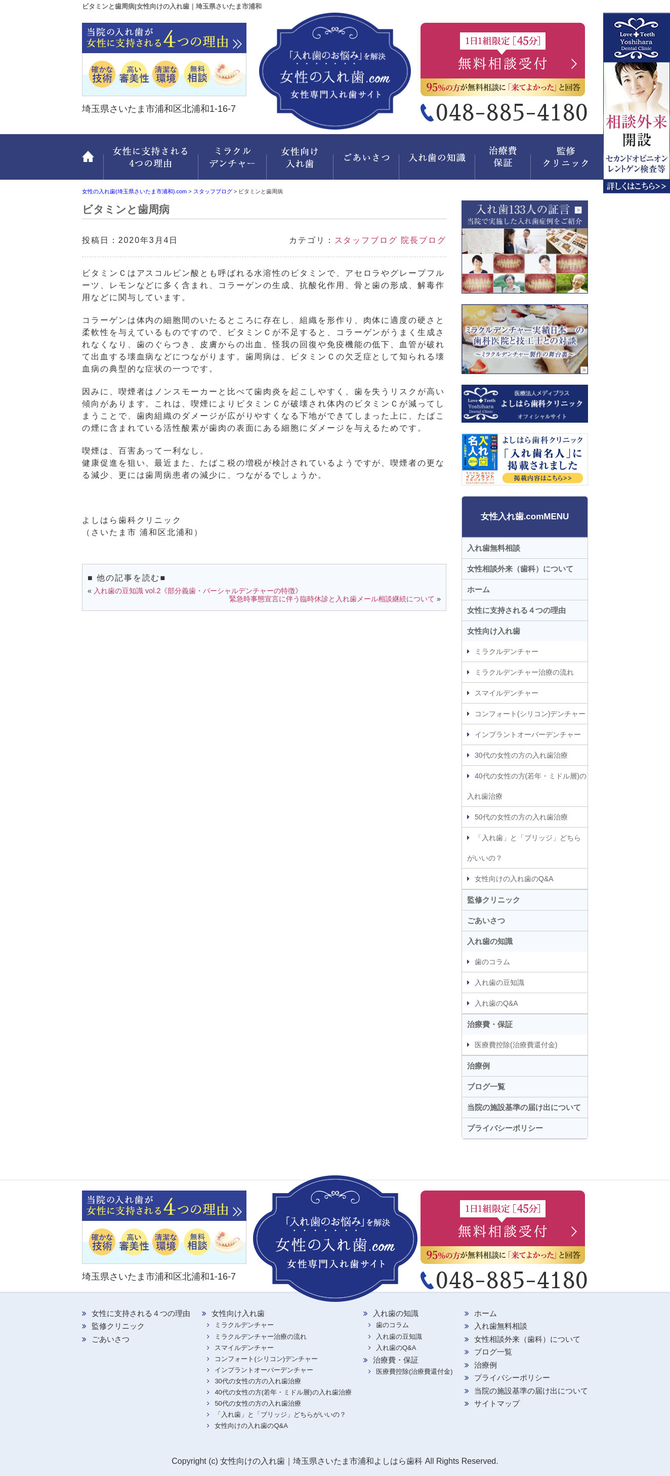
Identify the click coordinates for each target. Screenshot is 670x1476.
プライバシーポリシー (505, 1128)
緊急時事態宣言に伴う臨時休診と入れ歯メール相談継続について (332, 599)
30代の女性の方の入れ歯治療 (521, 755)
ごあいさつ (368, 163)
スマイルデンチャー (506, 693)
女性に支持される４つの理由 (516, 610)
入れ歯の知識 (439, 163)
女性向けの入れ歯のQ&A (514, 879)
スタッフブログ (366, 240)
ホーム (92, 163)
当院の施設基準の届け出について (524, 1107)
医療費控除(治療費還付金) (516, 1045)
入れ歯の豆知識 (499, 982)
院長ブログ (423, 240)
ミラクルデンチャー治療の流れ (524, 672)
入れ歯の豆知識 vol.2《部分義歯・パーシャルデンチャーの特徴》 (198, 591)
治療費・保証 (504, 163)
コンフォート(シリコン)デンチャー (530, 714)
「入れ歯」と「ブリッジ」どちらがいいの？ (524, 848)
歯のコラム (492, 962)
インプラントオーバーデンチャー (528, 734)
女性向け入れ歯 (301, 163)
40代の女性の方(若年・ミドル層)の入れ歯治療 (527, 786)
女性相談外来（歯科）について (520, 568)
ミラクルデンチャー (232, 163)
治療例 (478, 1065)
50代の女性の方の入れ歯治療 (521, 817)
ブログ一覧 (486, 1086)
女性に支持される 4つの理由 (150, 163)
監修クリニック (560, 163)
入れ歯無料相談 (493, 548)
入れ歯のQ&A (496, 1003)
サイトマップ (497, 1403)
